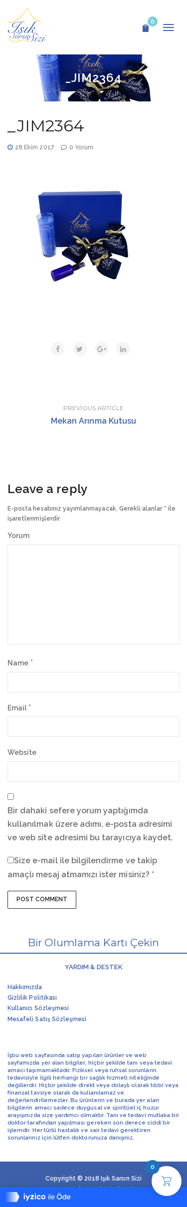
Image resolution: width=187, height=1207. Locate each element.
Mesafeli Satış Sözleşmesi (46, 1019)
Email (16, 708)
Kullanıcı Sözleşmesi (38, 1008)
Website (21, 752)
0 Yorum (81, 147)
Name (17, 663)
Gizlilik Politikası (32, 997)
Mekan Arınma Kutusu (93, 421)
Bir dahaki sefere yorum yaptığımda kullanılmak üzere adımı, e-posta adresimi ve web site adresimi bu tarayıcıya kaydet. (90, 824)
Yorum (18, 536)
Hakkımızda (24, 987)
